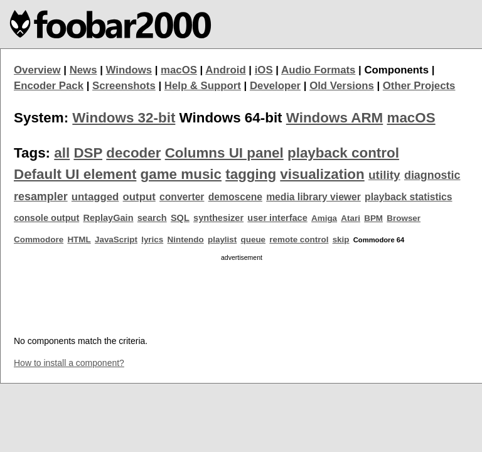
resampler (41, 196)
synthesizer (218, 218)
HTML (78, 239)
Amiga (324, 218)
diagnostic (432, 175)
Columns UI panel (224, 153)
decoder (133, 153)
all (62, 153)
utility (384, 174)
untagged (95, 197)
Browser (403, 218)
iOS (264, 70)
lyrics (152, 239)
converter (181, 196)
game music (181, 174)
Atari (350, 218)
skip (341, 239)
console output (46, 218)
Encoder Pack (48, 86)
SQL (180, 218)
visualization (322, 174)
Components (396, 70)
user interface (277, 218)
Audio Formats (318, 70)
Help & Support (202, 86)
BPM (373, 218)
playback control (343, 153)
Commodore (38, 239)
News (83, 70)
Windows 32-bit (123, 118)
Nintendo (186, 239)
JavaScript (116, 239)
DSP (87, 153)
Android (225, 70)
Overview (37, 70)
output (139, 197)
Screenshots (124, 86)
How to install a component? (69, 363)
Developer (275, 86)
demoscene (235, 196)
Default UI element (75, 174)
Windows (129, 70)
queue (253, 239)
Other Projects (419, 86)
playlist (222, 239)
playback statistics (408, 196)
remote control (298, 239)
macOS (179, 70)
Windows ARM (334, 118)
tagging (250, 174)
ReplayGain (108, 218)
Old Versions (341, 86)
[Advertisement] (241, 294)
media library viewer (313, 196)
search (152, 218)
